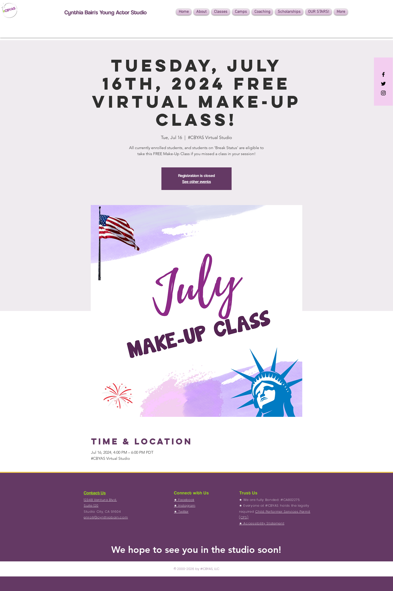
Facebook (186, 499)
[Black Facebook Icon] (383, 74)
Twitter (183, 511)
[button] (201, 12)
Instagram (186, 505)
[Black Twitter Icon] (383, 84)
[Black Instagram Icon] (383, 93)
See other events (196, 181)
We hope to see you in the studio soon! (196, 549)
